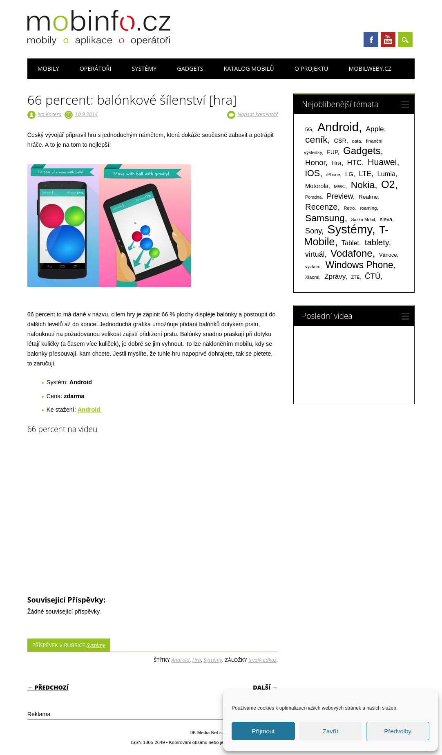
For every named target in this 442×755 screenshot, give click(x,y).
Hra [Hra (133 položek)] (336, 162)
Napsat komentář (257, 114)
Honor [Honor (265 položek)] (315, 162)
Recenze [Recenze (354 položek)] (321, 206)
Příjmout (263, 731)
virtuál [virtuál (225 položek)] (314, 254)
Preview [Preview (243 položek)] (340, 196)
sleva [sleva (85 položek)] (386, 219)
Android (180, 659)
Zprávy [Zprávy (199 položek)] (334, 276)
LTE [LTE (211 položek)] (365, 174)
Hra (196, 659)
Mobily (48, 68)
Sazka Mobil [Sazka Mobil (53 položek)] (363, 219)
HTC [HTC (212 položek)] (354, 163)
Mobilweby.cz (370, 68)
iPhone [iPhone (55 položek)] (333, 174)
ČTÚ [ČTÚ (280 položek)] (373, 276)
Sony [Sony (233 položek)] (313, 231)
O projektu (311, 68)
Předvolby (397, 731)
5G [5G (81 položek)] (308, 129)
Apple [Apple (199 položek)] (375, 129)
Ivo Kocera (50, 114)
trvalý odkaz (262, 659)
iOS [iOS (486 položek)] (312, 173)
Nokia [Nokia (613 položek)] (363, 184)
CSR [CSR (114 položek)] (340, 140)
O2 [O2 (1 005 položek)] (388, 184)
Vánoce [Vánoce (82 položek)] (388, 255)
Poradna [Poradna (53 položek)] (313, 197)
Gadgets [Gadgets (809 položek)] (362, 150)
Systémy (144, 68)
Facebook (371, 39)
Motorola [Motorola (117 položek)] (316, 186)
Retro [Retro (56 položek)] (349, 208)
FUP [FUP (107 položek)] (332, 152)
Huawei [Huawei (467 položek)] (382, 162)
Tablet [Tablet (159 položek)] (350, 242)
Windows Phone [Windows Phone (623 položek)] (359, 265)
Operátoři (96, 68)
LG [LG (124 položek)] (349, 173)
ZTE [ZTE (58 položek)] (355, 277)
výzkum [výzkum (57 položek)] (312, 266)
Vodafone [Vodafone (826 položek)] (351, 253)
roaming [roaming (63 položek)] (368, 208)
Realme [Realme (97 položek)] (368, 197)
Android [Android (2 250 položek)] (338, 127)
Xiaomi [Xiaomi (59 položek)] (312, 277)
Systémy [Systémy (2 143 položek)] (349, 229)
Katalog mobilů (249, 68)
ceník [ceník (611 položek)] (316, 139)
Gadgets (190, 68)
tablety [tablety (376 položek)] (377, 242)
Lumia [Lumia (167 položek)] (386, 173)
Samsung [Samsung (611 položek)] (325, 218)
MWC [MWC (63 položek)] (340, 186)
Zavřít (330, 731)
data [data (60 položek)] (356, 141)
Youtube (388, 39)
